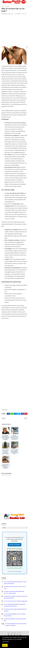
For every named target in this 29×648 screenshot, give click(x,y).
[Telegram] (15, 415)
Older (25, 420)
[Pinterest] (25, 415)
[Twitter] (11, 415)
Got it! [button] (4, 645)
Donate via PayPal (14, 547)
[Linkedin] (22, 415)
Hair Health (5, 410)
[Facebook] (8, 415)
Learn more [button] (5, 641)
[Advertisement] (14, 30)
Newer (4, 420)
